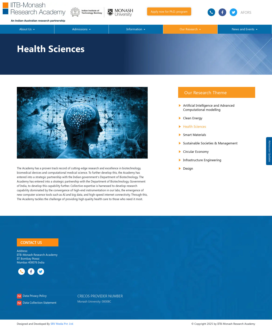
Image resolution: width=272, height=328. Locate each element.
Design (188, 168)
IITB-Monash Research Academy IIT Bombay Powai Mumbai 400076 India (37, 258)
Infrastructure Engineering (202, 160)
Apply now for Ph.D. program (169, 11)
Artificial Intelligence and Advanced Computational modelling (208, 107)
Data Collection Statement (39, 302)
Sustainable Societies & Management (210, 143)
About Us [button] (25, 29)
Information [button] (134, 29)
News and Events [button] (243, 29)
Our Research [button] (189, 29)
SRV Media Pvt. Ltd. (62, 324)
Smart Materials (194, 135)
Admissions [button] (80, 29)
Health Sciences (194, 126)
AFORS (246, 12)
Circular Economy (196, 151)
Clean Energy (192, 118)
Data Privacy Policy (35, 296)
